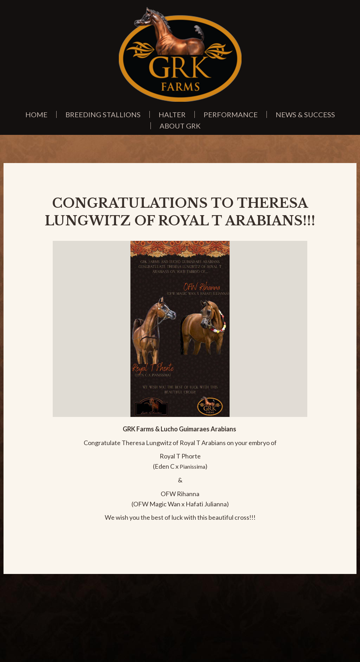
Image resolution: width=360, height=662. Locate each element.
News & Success (305, 114)
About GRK (180, 125)
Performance (231, 114)
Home (36, 114)
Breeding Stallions (103, 114)
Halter (172, 114)
